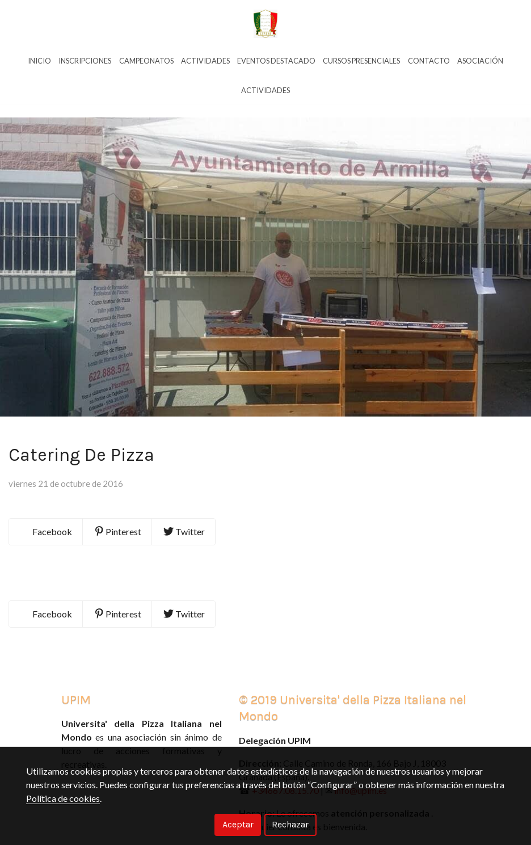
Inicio (39, 60)
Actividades (205, 60)
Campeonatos (146, 60)
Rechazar (290, 824)
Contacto (429, 60)
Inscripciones (84, 60)
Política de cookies (63, 798)
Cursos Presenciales (361, 60)
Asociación (480, 60)
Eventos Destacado (276, 60)
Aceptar (238, 824)
